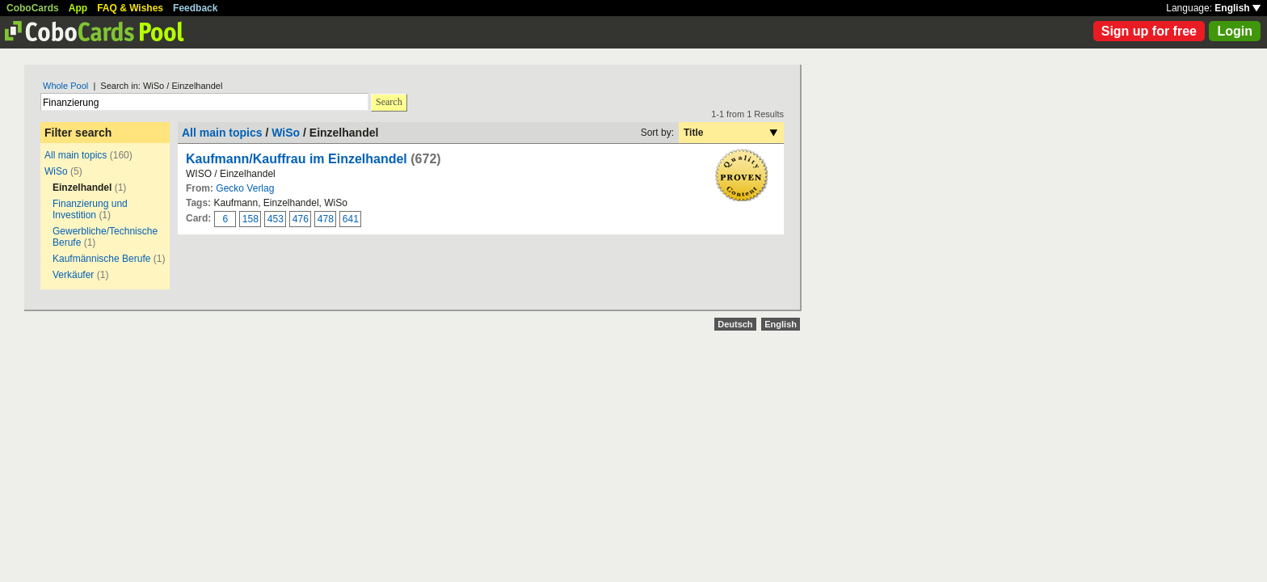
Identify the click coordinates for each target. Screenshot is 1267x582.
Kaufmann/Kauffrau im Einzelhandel (296, 159)
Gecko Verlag (245, 188)
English (1237, 8)
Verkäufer (73, 274)
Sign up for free (1149, 31)
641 (351, 219)
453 (275, 219)
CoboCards (32, 8)
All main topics (75, 155)
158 (250, 219)
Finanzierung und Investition (90, 209)
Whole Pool (65, 86)
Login (1234, 31)
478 (326, 219)
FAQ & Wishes (130, 8)
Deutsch (735, 324)
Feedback (195, 8)
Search (389, 102)
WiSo (56, 171)
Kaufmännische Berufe (101, 258)
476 (301, 219)
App (78, 8)
